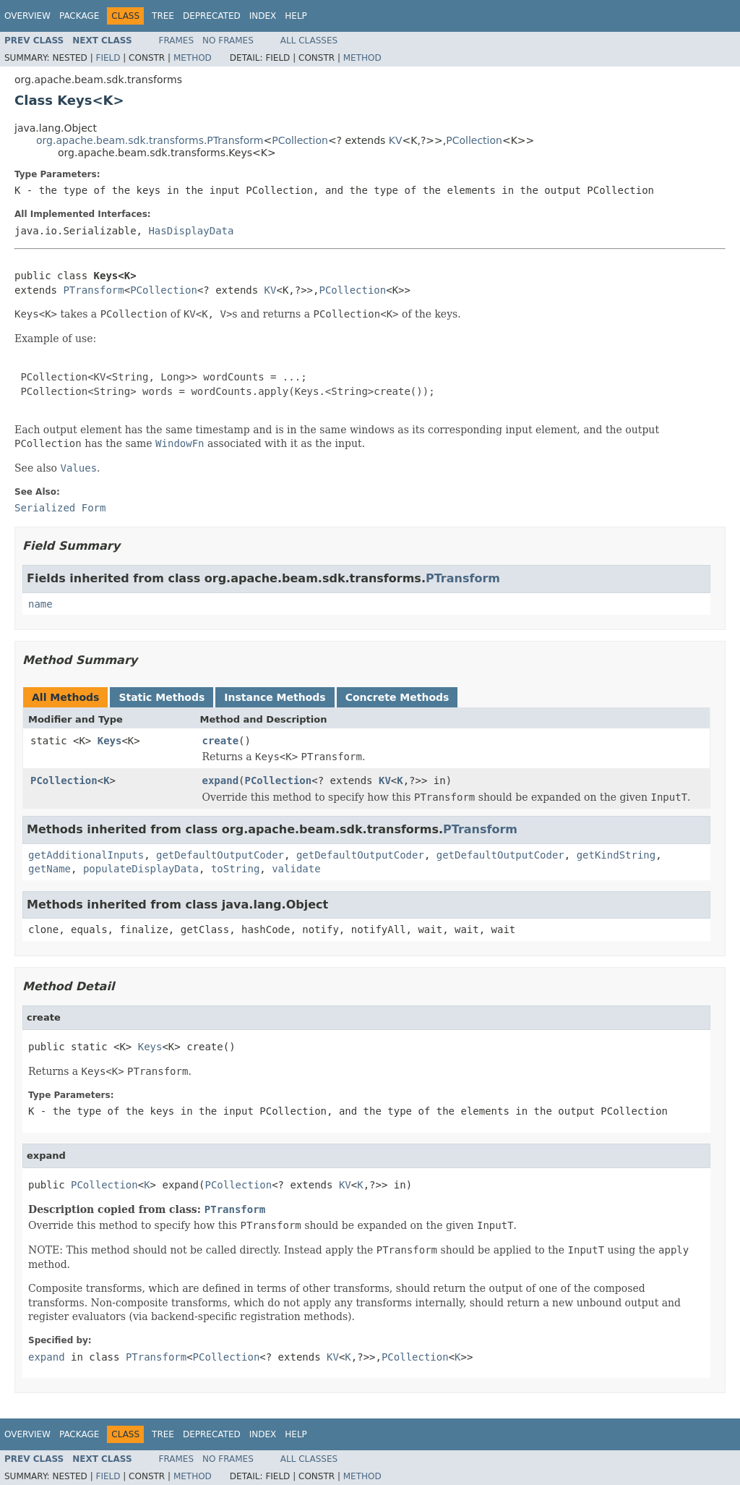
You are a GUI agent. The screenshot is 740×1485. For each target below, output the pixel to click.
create (220, 740)
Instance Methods (274, 697)
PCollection (300, 140)
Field (107, 58)
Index (263, 16)
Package (79, 16)
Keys (110, 740)
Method (192, 58)
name (40, 604)
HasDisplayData (190, 231)
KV (396, 140)
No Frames (228, 40)
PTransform (93, 290)
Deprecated (212, 16)
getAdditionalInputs (86, 855)
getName (49, 869)
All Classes (308, 40)
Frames (176, 40)
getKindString (616, 855)
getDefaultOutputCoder (220, 855)
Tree (163, 16)
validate (296, 869)
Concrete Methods (397, 697)
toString (235, 869)
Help (296, 16)
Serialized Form (60, 508)
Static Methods (162, 697)
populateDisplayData (141, 869)
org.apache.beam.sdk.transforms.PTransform (149, 140)
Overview (27, 16)
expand (220, 780)
